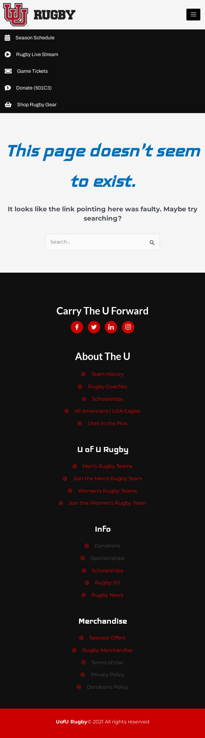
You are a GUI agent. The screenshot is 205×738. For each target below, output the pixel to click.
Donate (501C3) (28, 88)
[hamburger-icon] (193, 14)
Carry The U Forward (102, 311)
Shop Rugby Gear (30, 105)
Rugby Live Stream (31, 54)
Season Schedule (30, 38)
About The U (102, 356)
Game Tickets (26, 71)
